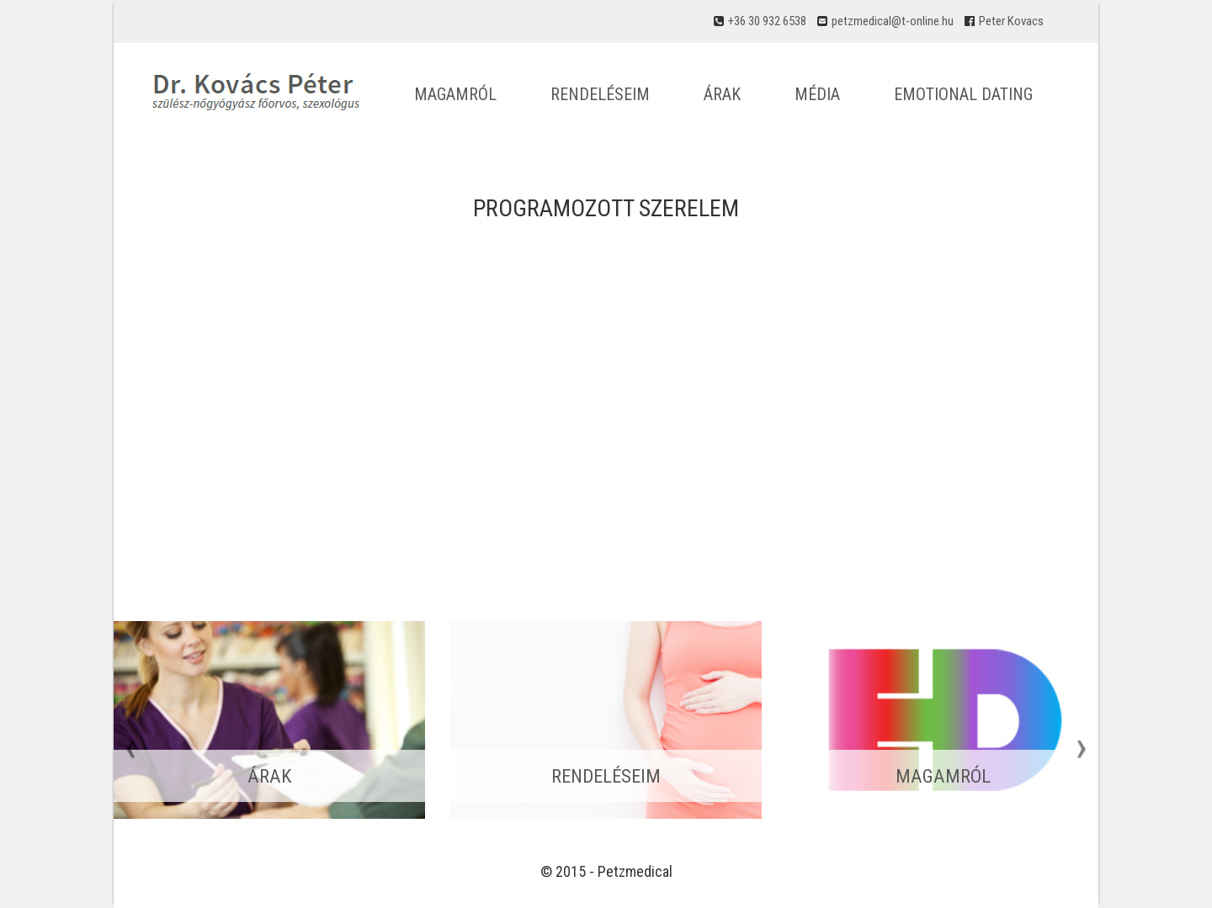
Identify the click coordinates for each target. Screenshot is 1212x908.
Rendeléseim (600, 94)
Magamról (455, 94)
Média (817, 94)
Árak (722, 94)
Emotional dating (963, 94)
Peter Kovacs (1011, 21)
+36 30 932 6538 (767, 21)
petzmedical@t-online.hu (893, 21)
